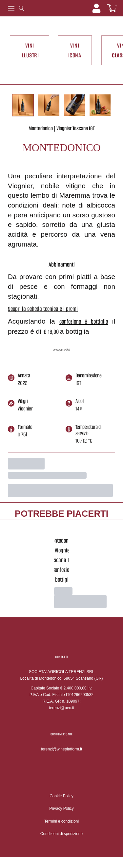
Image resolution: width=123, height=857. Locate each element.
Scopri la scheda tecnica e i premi (43, 309)
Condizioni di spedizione (61, 833)
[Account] (96, 8)
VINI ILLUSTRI (29, 50)
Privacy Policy (61, 808)
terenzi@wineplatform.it (61, 749)
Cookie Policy (61, 796)
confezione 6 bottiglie (83, 321)
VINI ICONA (74, 50)
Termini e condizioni (61, 821)
